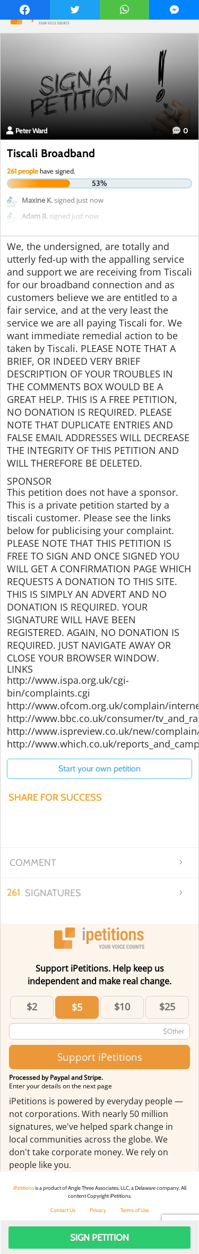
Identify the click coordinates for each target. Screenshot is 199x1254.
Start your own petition (99, 768)
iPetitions (23, 1187)
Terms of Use (134, 1210)
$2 (32, 1006)
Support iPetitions (99, 1057)
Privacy (98, 1210)
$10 (122, 1006)
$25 (167, 1006)
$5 (77, 1007)
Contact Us (62, 1210)
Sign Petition (99, 1237)
